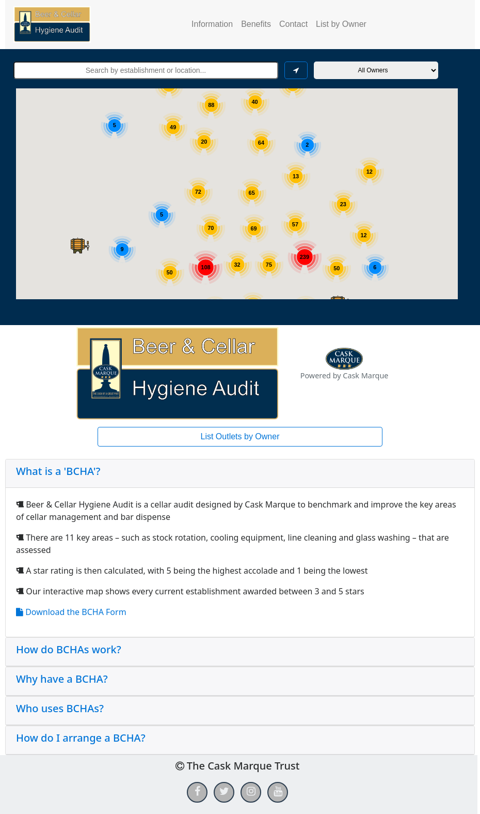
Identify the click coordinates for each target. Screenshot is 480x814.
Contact (293, 24)
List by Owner (341, 24)
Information (212, 24)
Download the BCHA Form (71, 612)
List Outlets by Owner (240, 436)
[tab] (240, 473)
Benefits (256, 24)
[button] (79, 245)
